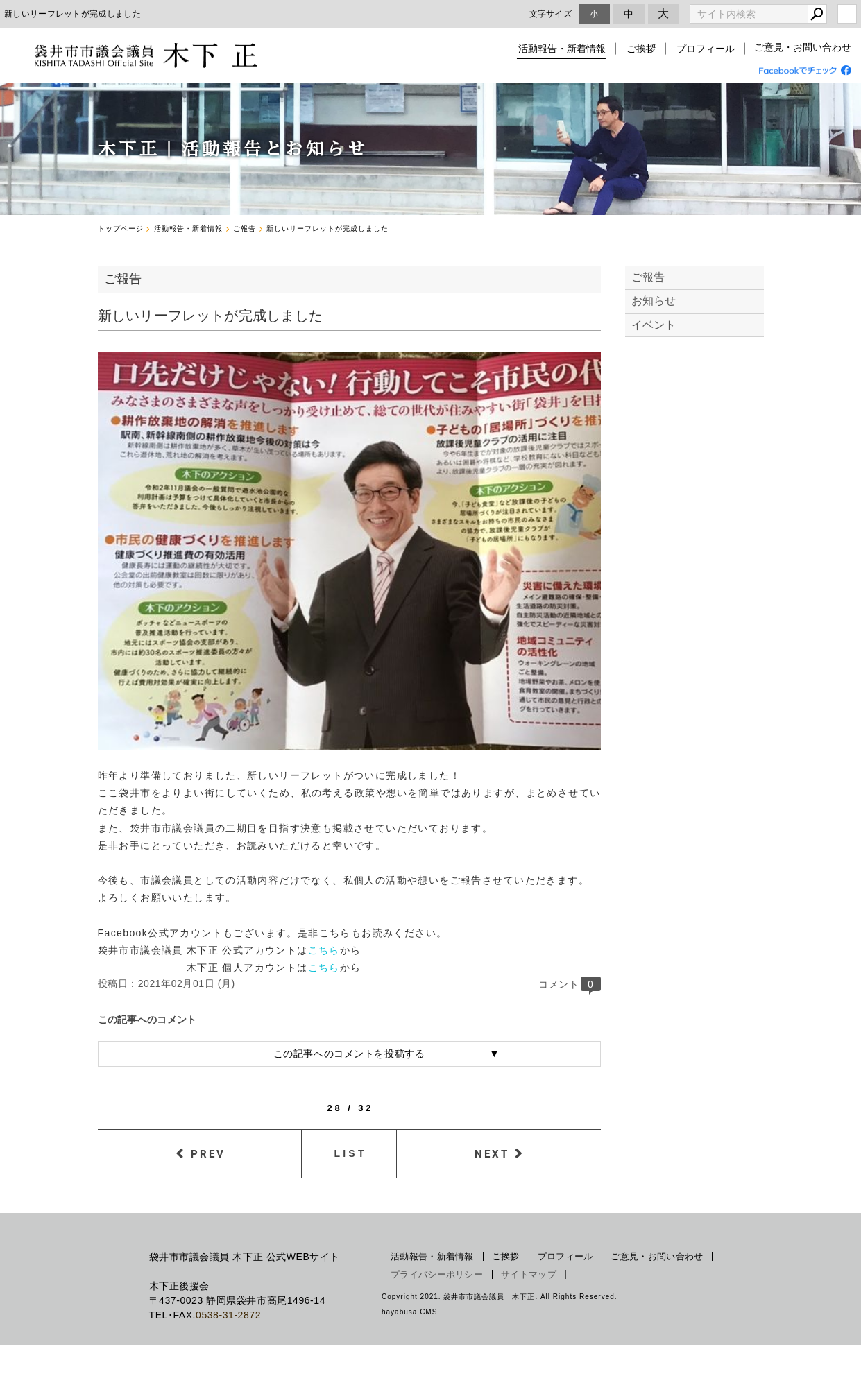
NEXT (492, 1153)
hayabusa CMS (409, 1312)
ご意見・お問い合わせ (802, 48)
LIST (350, 1153)
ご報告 (648, 277)
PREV (208, 1153)
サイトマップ (528, 1274)
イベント (653, 325)
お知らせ (653, 301)
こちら (324, 950)
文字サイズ (550, 13)
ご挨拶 (642, 48)
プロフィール (705, 48)
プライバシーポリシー (437, 1274)
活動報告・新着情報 (564, 48)
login (847, 14)
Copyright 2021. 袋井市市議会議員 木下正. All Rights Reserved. (499, 1296)
